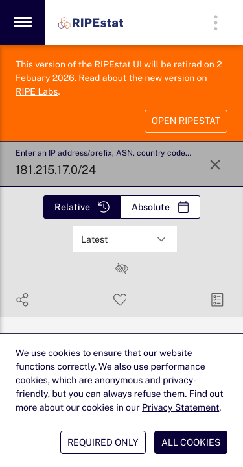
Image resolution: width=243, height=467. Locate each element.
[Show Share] (22, 300)
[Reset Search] (215, 164)
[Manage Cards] (217, 300)
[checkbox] (122, 268)
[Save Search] (120, 300)
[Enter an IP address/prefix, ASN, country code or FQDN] (105, 164)
